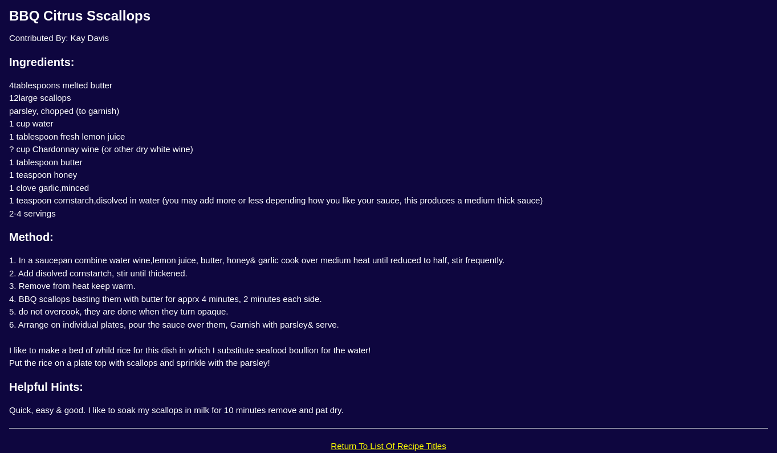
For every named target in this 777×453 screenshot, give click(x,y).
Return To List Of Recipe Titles (388, 446)
